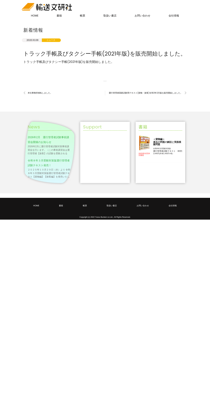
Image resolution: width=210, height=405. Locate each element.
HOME (34, 15)
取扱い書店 (110, 15)
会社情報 (174, 15)
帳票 (82, 15)
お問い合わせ (142, 15)
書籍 (59, 15)
